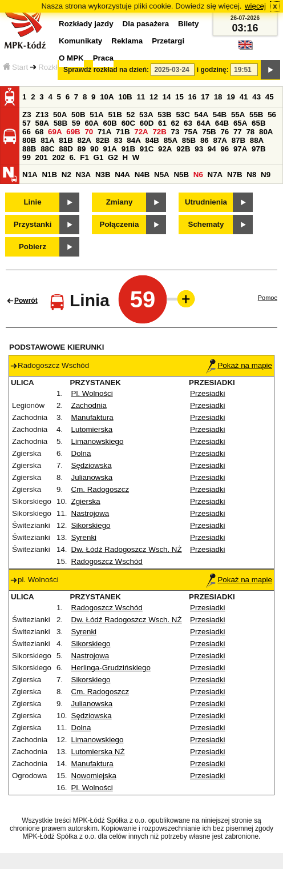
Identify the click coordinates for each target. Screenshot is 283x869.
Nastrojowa (90, 513)
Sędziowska (91, 465)
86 (204, 140)
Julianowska (92, 477)
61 (162, 123)
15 (179, 97)
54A (201, 114)
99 (26, 157)
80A (266, 131)
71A (104, 131)
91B (128, 149)
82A (84, 140)
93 (199, 149)
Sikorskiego (91, 525)
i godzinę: (213, 70)
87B (238, 140)
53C (182, 114)
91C (146, 149)
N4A (122, 174)
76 (224, 131)
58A (42, 123)
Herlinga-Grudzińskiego (111, 667)
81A (47, 140)
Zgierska (85, 501)
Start (15, 67)
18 (218, 97)
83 (118, 140)
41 (244, 97)
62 (175, 123)
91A (110, 149)
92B (183, 149)
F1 (84, 157)
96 (224, 149)
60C (128, 123)
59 (76, 123)
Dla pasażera (146, 23)
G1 (99, 157)
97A (240, 149)
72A (141, 131)
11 (140, 97)
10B (125, 97)
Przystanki (33, 224)
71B (123, 131)
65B (258, 123)
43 (256, 97)
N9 (265, 174)
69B (73, 131)
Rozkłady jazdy (86, 23)
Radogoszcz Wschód (107, 561)
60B (110, 123)
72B (159, 131)
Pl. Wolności (92, 393)
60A (91, 123)
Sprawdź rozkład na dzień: (106, 70)
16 (192, 97)
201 (41, 157)
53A (146, 114)
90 (94, 149)
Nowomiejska (93, 775)
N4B (142, 174)
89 (81, 149)
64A (204, 123)
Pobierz (32, 246)
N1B (49, 174)
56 (272, 114)
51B (115, 114)
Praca (103, 58)
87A (220, 140)
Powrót (26, 301)
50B (78, 114)
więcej (255, 6)
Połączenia (119, 224)
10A (107, 97)
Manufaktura (92, 417)
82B (103, 140)
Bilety (188, 23)
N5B (181, 174)
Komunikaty (80, 41)
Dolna (81, 453)
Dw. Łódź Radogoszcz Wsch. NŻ (126, 549)
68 (39, 131)
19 (231, 97)
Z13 (41, 114)
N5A (161, 174)
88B (29, 149)
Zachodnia (89, 405)
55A (238, 114)
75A (190, 131)
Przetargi (168, 41)
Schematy (206, 224)
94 (212, 149)
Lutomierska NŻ (98, 751)
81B (65, 140)
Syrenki (83, 537)
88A (257, 140)
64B (222, 123)
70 (88, 131)
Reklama (127, 41)
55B (256, 114)
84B (152, 140)
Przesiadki (207, 393)
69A (55, 131)
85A (170, 140)
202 (58, 157)
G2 (113, 157)
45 (269, 97)
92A (165, 149)
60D (146, 123)
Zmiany (119, 202)
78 (250, 131)
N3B (103, 174)
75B (209, 131)
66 (26, 131)
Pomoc (267, 297)
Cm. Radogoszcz (100, 489)
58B (60, 123)
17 (205, 97)
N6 (198, 174)
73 (175, 131)
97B (258, 149)
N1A (30, 174)
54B (220, 114)
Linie (32, 202)
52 (131, 114)
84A (133, 140)
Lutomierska (92, 429)
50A (60, 114)
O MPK (71, 58)
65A (240, 123)
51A (96, 114)
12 (153, 97)
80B (29, 140)
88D (65, 149)
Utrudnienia (206, 202)
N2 (66, 174)
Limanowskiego (97, 441)
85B (189, 140)
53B (164, 114)
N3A (83, 174)
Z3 (26, 114)
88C (47, 149)
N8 (251, 174)
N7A (215, 174)
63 (188, 123)
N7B (234, 174)
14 (167, 97)
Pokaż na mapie (239, 365)
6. (72, 157)
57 (26, 123)
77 (237, 131)
